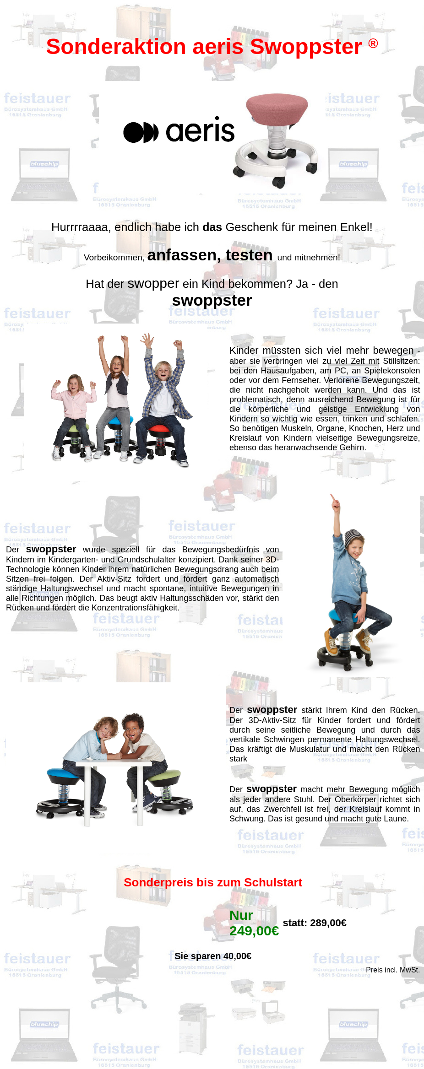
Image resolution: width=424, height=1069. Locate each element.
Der (16, 549)
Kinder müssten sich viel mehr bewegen (321, 350)
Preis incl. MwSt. (393, 970)
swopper (153, 283)
